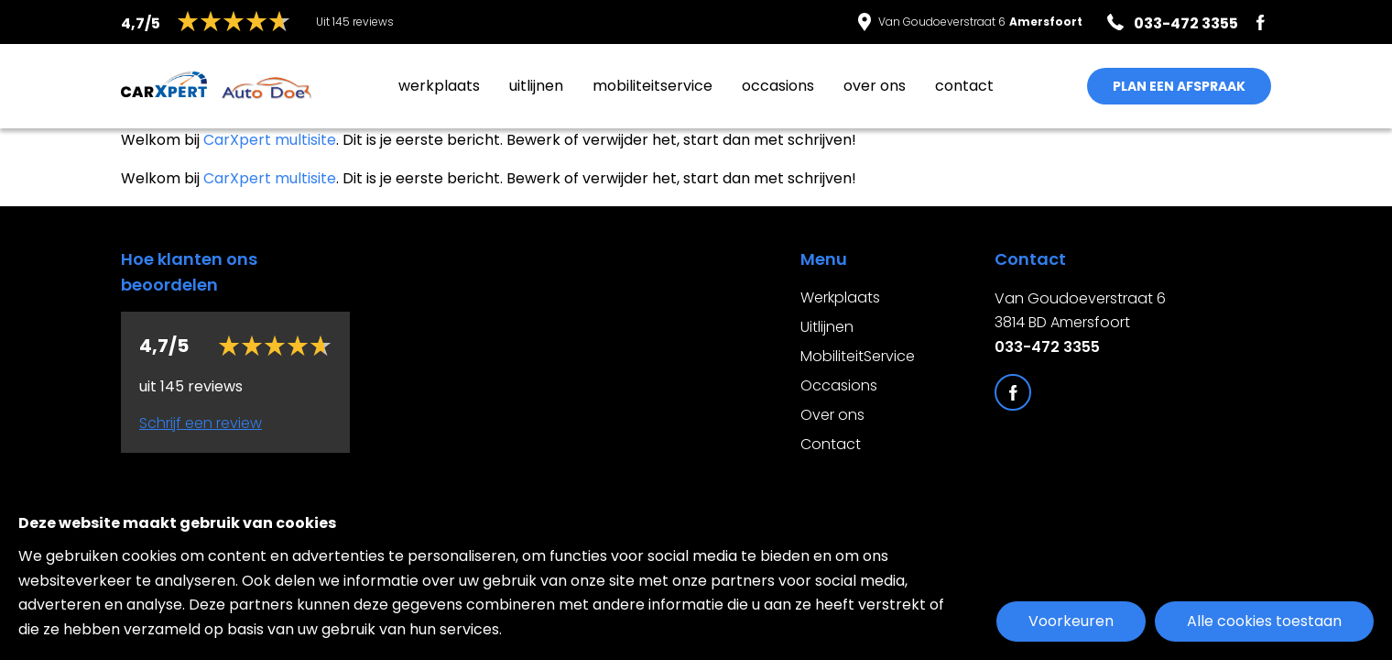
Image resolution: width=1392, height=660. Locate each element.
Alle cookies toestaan (1264, 621)
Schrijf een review (200, 423)
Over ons (874, 85)
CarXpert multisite (269, 139)
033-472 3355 (1047, 347)
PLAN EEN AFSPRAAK (1179, 86)
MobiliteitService (652, 85)
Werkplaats (439, 85)
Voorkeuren (1071, 621)
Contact (964, 85)
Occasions (778, 85)
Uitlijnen (536, 85)
